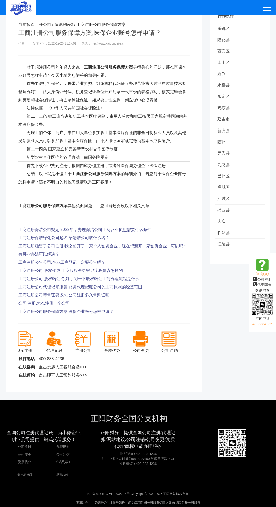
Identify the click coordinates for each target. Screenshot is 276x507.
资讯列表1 (62, 462)
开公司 (45, 24)
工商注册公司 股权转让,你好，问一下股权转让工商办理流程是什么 (78, 279)
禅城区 (224, 190)
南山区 (224, 63)
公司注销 (63, 454)
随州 (222, 143)
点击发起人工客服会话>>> (63, 367)
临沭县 (224, 236)
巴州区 (224, 178)
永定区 (224, 97)
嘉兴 (222, 74)
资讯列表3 (24, 474)
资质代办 (24, 462)
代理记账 (63, 447)
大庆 (222, 224)
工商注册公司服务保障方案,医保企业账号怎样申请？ (66, 311)
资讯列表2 (63, 24)
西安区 (224, 51)
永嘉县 (224, 86)
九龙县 (224, 166)
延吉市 (224, 120)
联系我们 (63, 474)
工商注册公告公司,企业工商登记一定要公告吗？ (61, 262)
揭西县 (224, 213)
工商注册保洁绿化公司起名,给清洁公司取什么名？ (63, 238)
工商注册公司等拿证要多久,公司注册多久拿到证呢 (63, 295)
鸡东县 (224, 109)
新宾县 (224, 132)
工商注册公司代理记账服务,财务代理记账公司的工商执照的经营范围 (80, 287)
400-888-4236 (51, 359)
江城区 (224, 201)
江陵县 (224, 247)
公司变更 (24, 454)
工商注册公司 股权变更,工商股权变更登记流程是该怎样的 (70, 270)
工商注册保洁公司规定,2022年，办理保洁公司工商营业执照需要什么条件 (84, 229)
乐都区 (224, 28)
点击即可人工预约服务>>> (63, 375)
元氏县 (224, 155)
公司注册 (262, 279)
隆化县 (224, 40)
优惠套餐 (262, 285)
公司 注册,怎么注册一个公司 (44, 303)
